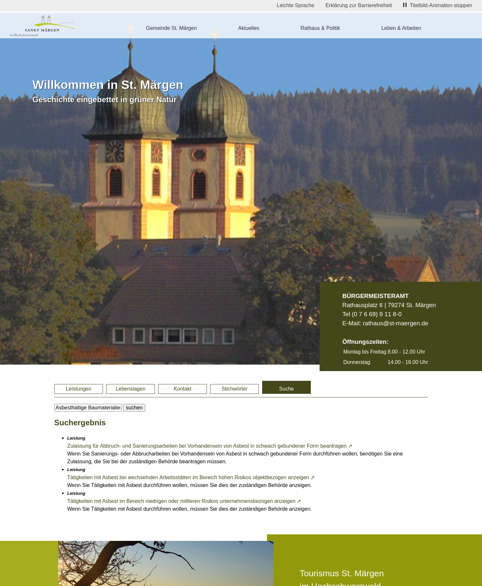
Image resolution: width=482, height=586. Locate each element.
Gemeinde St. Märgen (171, 28)
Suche (286, 389)
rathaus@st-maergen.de (395, 323)
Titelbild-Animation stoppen (437, 5)
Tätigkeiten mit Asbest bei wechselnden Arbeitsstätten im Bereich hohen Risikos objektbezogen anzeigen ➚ (191, 477)
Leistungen (78, 389)
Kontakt (182, 389)
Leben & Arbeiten (401, 28)
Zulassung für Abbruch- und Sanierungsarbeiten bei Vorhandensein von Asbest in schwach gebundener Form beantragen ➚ (209, 446)
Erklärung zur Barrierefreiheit (358, 5)
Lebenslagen (131, 389)
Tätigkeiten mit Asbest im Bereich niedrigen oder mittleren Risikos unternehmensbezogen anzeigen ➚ (184, 501)
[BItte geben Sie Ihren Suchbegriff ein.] (88, 408)
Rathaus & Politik (320, 28)
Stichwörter (234, 389)
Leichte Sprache (295, 5)
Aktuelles (248, 28)
